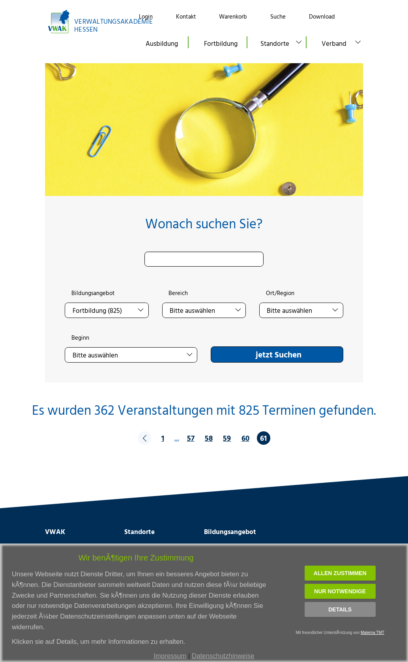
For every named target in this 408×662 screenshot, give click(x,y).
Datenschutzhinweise (223, 656)
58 (209, 438)
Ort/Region (280, 293)
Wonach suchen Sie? (203, 223)
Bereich (178, 293)
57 (191, 438)
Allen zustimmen (340, 573)
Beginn (80, 337)
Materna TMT (372, 632)
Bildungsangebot (93, 293)
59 (227, 438)
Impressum (169, 656)
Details (340, 609)
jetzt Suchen (278, 354)
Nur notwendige (340, 591)
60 (245, 438)
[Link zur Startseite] (85, 21)
